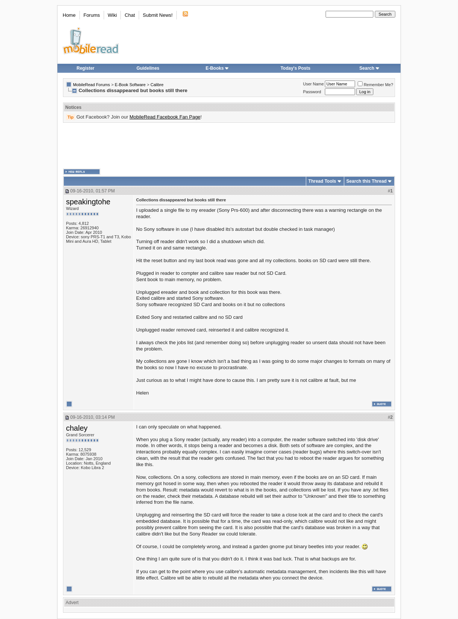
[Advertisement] (229, 146)
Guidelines (148, 68)
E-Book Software (130, 84)
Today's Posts (295, 68)
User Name (313, 84)
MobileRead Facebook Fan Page (164, 117)
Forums (92, 15)
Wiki (112, 15)
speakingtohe (88, 202)
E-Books (217, 68)
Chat (130, 15)
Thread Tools (322, 181)
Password (312, 91)
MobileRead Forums (91, 84)
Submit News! (158, 15)
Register (85, 68)
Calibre (156, 84)
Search (370, 68)
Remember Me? (375, 84)
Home (69, 15)
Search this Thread (366, 181)
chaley (77, 428)
